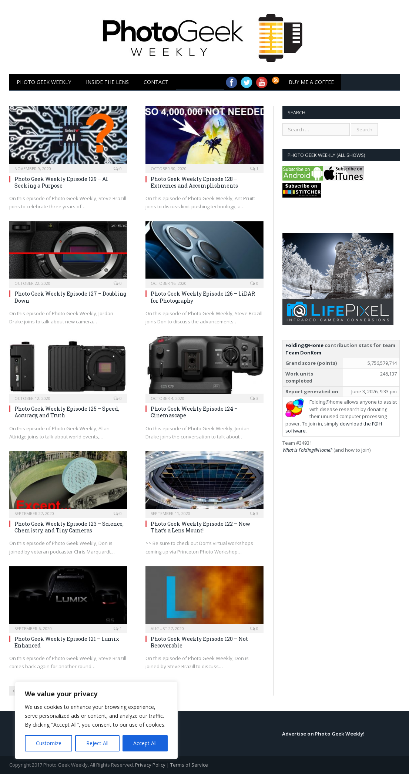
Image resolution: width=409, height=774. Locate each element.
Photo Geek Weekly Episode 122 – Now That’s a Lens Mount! (200, 527)
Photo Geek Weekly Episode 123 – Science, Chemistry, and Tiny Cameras (69, 527)
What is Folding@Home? (307, 450)
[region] (96, 720)
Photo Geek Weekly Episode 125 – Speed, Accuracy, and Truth (66, 412)
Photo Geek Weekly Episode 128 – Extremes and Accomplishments (194, 182)
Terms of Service (189, 764)
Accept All (145, 743)
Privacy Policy (150, 764)
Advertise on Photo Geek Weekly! (323, 733)
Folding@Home (304, 345)
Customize (48, 743)
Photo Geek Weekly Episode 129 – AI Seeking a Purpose (61, 182)
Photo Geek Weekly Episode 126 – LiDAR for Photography (203, 297)
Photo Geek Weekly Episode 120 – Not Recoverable (199, 642)
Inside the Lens (107, 81)
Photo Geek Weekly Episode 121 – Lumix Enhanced (66, 642)
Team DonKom (303, 352)
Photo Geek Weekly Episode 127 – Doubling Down (70, 297)
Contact (156, 81)
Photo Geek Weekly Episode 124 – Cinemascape (194, 412)
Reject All (97, 743)
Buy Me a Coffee (311, 81)
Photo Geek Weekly (44, 81)
